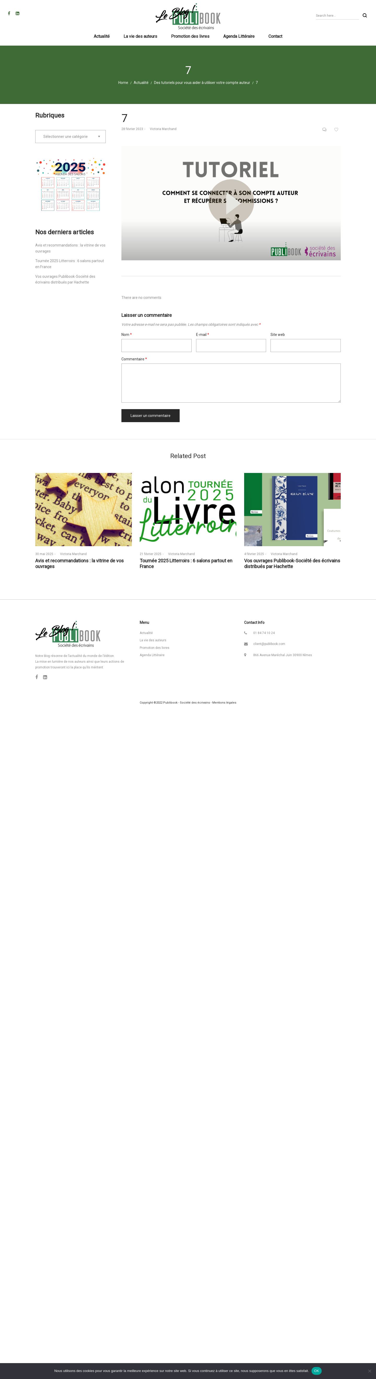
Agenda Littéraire (152, 655)
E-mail (202, 335)
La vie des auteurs (153, 640)
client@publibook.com (269, 644)
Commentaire (134, 359)
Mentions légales (224, 702)
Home (123, 83)
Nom (126, 335)
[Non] (369, 1371)
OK (316, 1371)
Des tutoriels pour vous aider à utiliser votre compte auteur (202, 83)
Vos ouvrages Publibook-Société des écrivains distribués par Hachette (292, 563)
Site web (278, 335)
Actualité (141, 83)
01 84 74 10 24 (264, 633)
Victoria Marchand (161, 129)
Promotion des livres (154, 648)
